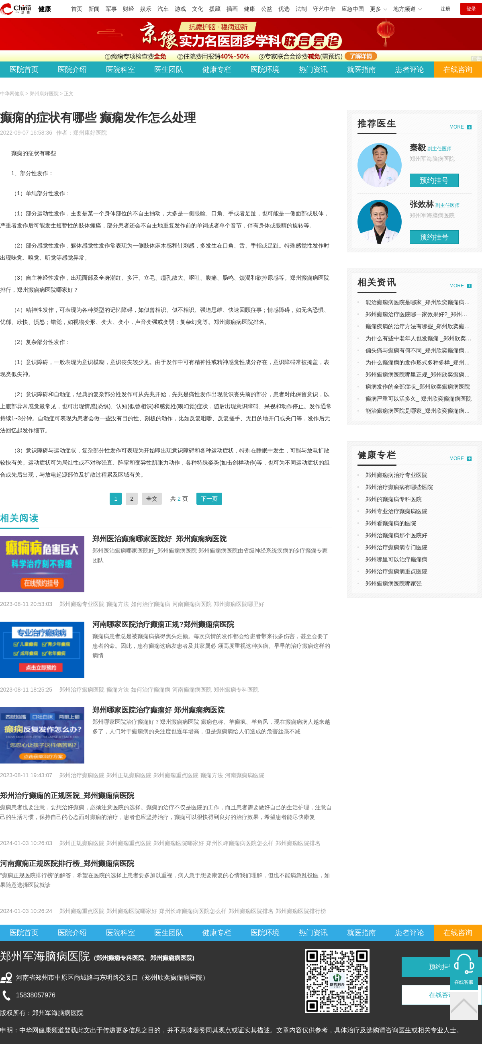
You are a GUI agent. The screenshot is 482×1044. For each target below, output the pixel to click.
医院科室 (120, 70)
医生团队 (168, 70)
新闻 (94, 9)
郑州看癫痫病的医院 (391, 523)
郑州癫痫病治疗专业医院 (396, 475)
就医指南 (361, 70)
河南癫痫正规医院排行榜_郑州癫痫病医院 (67, 864)
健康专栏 (216, 70)
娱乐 (145, 9)
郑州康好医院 (90, 132)
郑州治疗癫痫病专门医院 (396, 547)
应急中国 (352, 9)
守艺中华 (324, 9)
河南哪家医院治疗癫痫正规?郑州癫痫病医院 (163, 624)
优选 (284, 9)
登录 (471, 9)
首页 (76, 9)
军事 (111, 9)
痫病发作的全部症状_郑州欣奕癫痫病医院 (418, 386)
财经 (128, 9)
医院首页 (24, 70)
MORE (456, 127)
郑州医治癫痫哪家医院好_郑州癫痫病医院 (159, 539)
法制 (301, 9)
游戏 (180, 9)
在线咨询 (457, 70)
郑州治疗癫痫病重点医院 (396, 571)
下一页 (209, 498)
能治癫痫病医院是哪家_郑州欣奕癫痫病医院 (421, 302)
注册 (445, 9)
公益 (266, 9)
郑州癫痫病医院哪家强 (394, 583)
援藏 (215, 9)
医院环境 (265, 70)
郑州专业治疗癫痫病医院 (396, 511)
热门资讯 (313, 70)
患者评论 (409, 70)
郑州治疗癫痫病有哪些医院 (399, 487)
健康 (44, 9)
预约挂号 (434, 180)
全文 (151, 498)
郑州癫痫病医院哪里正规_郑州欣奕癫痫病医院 (423, 374)
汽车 (163, 9)
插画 (232, 9)
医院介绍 (72, 70)
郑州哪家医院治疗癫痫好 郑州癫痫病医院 (158, 710)
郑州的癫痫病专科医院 (394, 499)
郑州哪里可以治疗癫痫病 (396, 559)
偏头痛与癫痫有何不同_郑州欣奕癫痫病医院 (421, 350)
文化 (197, 9)
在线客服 (464, 982)
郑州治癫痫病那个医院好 (396, 535)
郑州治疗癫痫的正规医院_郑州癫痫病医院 (67, 796)
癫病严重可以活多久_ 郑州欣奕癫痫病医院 (419, 398)
